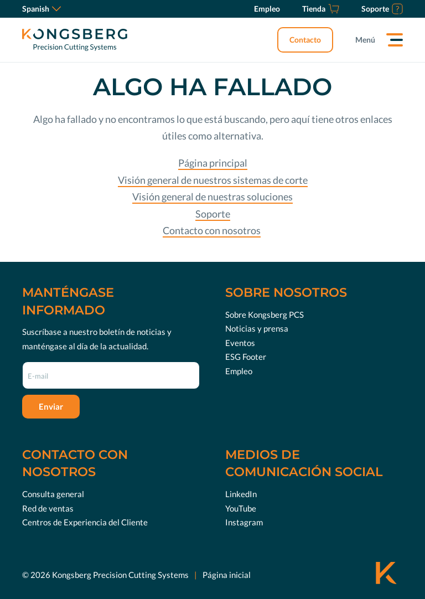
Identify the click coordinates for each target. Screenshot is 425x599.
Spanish (41, 8)
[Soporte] (382, 9)
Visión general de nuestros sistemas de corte (213, 180)
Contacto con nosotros (212, 230)
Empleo (238, 371)
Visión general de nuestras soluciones (212, 196)
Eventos (240, 343)
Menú (365, 39)
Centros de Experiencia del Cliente (85, 522)
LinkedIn (241, 494)
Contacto (305, 39)
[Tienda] (320, 9)
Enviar (51, 406)
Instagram (244, 522)
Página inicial (227, 575)
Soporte (212, 214)
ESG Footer (245, 357)
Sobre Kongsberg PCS (264, 314)
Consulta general (53, 494)
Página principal (212, 163)
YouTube (240, 508)
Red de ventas (48, 508)
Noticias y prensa (256, 328)
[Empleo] (267, 9)
